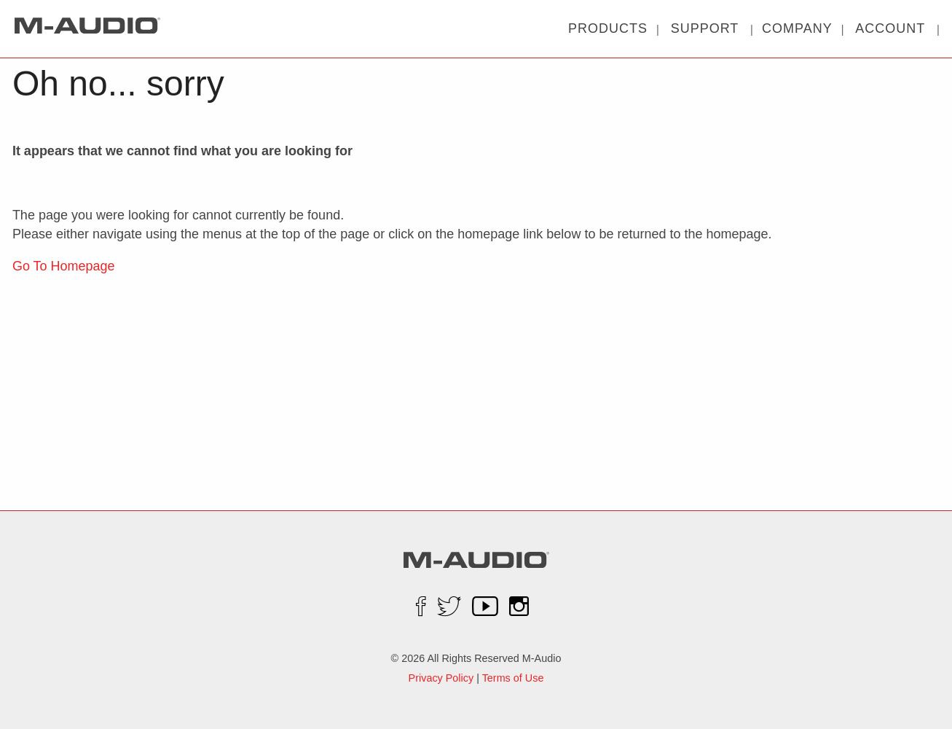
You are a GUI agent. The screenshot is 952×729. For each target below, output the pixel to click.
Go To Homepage (63, 266)
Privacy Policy (441, 678)
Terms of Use (513, 678)
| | (705, 28)
